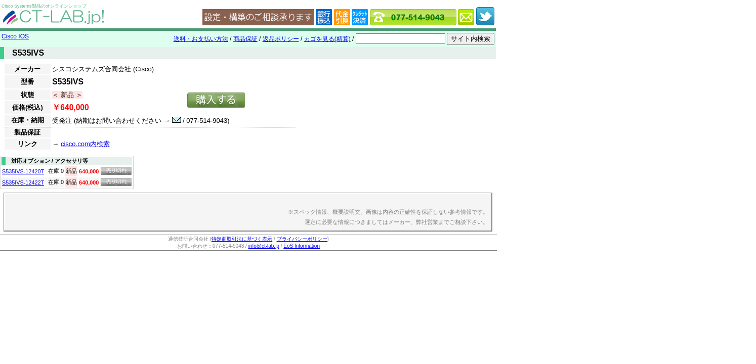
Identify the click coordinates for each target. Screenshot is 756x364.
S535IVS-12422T (23, 182)
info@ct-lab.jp (263, 246)
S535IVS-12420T (23, 171)
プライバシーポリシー (302, 239)
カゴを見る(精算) (327, 38)
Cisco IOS (15, 36)
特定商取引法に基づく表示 (242, 239)
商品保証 (245, 38)
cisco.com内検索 (85, 144)
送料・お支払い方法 (201, 38)
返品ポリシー (281, 38)
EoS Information (301, 246)
